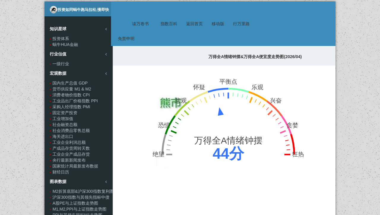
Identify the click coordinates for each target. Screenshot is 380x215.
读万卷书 (142, 9)
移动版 (219, 9)
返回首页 (196, 9)
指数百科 (170, 9)
